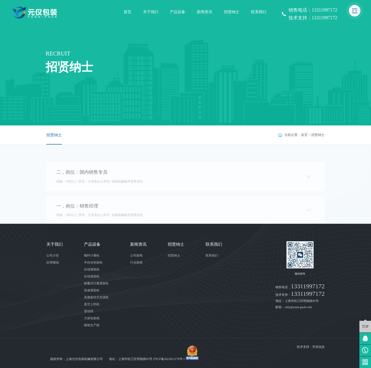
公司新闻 (136, 255)
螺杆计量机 (91, 255)
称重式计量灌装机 (96, 283)
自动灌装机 (91, 269)
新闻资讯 (204, 12)
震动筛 (88, 311)
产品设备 (177, 12)
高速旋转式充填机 (96, 297)
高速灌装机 (91, 290)
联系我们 (258, 12)
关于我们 (150, 12)
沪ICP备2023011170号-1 (169, 359)
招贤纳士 (231, 12)
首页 (127, 12)
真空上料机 (91, 304)
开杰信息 (318, 347)
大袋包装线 (91, 318)
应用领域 (52, 262)
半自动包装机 (93, 262)
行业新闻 (136, 262)
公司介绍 (52, 255)
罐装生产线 (91, 325)
